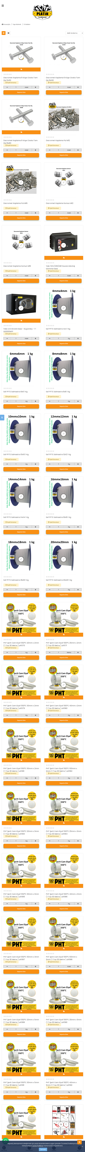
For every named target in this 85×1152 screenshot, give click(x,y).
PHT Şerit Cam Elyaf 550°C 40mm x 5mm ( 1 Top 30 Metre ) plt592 (61, 1083)
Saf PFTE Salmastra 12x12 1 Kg (58, 454)
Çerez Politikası (37, 1146)
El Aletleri (27, 24)
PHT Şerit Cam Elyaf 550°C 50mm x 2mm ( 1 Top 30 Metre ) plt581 (21, 769)
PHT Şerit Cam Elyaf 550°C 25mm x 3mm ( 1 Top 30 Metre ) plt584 (63, 832)
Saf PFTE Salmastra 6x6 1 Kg (15, 391)
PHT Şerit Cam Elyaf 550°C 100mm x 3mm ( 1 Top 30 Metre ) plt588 (61, 958)
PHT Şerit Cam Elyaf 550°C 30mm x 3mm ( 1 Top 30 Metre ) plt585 (21, 895)
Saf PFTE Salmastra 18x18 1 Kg (16, 580)
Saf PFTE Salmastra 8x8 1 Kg (58, 391)
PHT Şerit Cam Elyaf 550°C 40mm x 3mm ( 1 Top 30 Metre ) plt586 (64, 895)
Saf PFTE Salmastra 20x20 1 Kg (59, 580)
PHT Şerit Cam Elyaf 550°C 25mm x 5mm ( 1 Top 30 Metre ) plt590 (63, 1021)
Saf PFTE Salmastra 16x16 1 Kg (58, 517)
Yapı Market (17, 24)
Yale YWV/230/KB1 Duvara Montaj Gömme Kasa (60, 267)
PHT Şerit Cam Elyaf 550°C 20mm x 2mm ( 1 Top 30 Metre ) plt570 (21, 644)
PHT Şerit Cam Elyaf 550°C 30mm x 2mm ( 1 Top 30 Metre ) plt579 (21, 707)
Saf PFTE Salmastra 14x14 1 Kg (16, 517)
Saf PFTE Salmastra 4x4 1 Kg (58, 329)
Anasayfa (6, 24)
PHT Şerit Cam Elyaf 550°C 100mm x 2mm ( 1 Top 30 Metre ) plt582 (61, 769)
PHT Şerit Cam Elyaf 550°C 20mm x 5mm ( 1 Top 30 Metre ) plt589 (21, 1021)
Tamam (43, 1149)
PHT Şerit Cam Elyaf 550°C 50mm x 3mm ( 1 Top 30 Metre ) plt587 (21, 958)
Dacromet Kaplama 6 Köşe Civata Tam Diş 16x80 (20, 141)
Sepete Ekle (21, 92)
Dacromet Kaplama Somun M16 (17, 266)
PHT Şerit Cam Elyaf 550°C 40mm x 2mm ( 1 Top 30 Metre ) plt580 (64, 707)
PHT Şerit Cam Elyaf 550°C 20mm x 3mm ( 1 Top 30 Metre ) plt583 (21, 832)
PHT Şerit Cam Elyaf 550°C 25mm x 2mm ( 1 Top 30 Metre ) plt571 (63, 644)
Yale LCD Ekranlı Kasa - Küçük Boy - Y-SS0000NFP (19, 330)
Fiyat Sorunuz (11, 83)
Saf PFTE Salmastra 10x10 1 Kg (16, 454)
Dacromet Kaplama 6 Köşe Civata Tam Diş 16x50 (63, 79)
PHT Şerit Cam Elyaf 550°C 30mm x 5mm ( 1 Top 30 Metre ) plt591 (21, 1083)
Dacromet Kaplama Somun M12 (59, 203)
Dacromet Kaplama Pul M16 (15, 203)
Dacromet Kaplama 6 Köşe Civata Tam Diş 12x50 (20, 79)
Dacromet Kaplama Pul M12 (58, 140)
